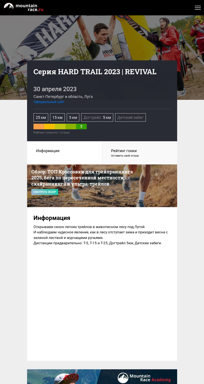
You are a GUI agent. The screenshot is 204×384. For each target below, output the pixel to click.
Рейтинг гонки (140, 153)
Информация (47, 150)
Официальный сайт (48, 102)
